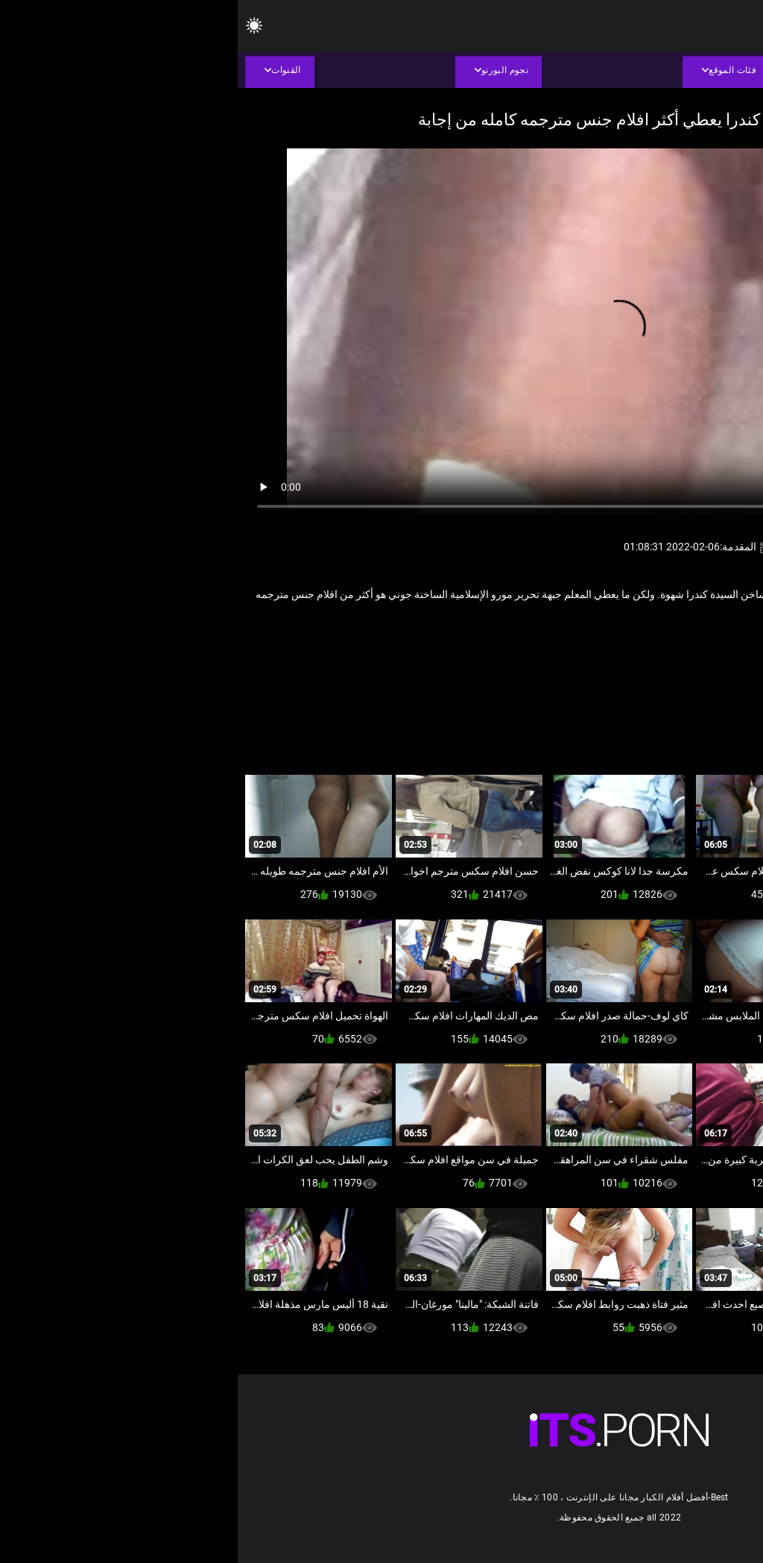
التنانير (671, 643)
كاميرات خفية (620, 643)
